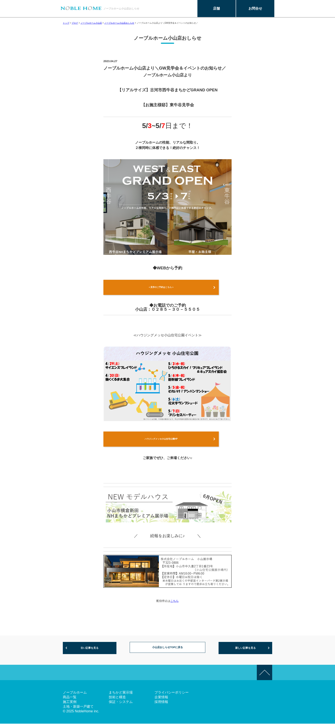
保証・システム (121, 704)
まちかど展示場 (121, 695)
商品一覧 (69, 699)
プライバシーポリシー (171, 695)
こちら (174, 602)
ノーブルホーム (75, 695)
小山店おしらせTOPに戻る (167, 650)
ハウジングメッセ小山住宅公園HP (161, 440)
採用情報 (161, 704)
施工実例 (69, 704)
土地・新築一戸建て (78, 709)
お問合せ (255, 8)
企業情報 (161, 699)
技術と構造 (117, 699)
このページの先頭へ (264, 674)
